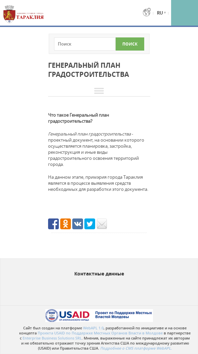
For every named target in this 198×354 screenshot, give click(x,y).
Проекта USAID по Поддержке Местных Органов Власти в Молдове (100, 332)
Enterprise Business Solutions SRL (52, 338)
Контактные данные (99, 273)
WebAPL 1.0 (93, 327)
